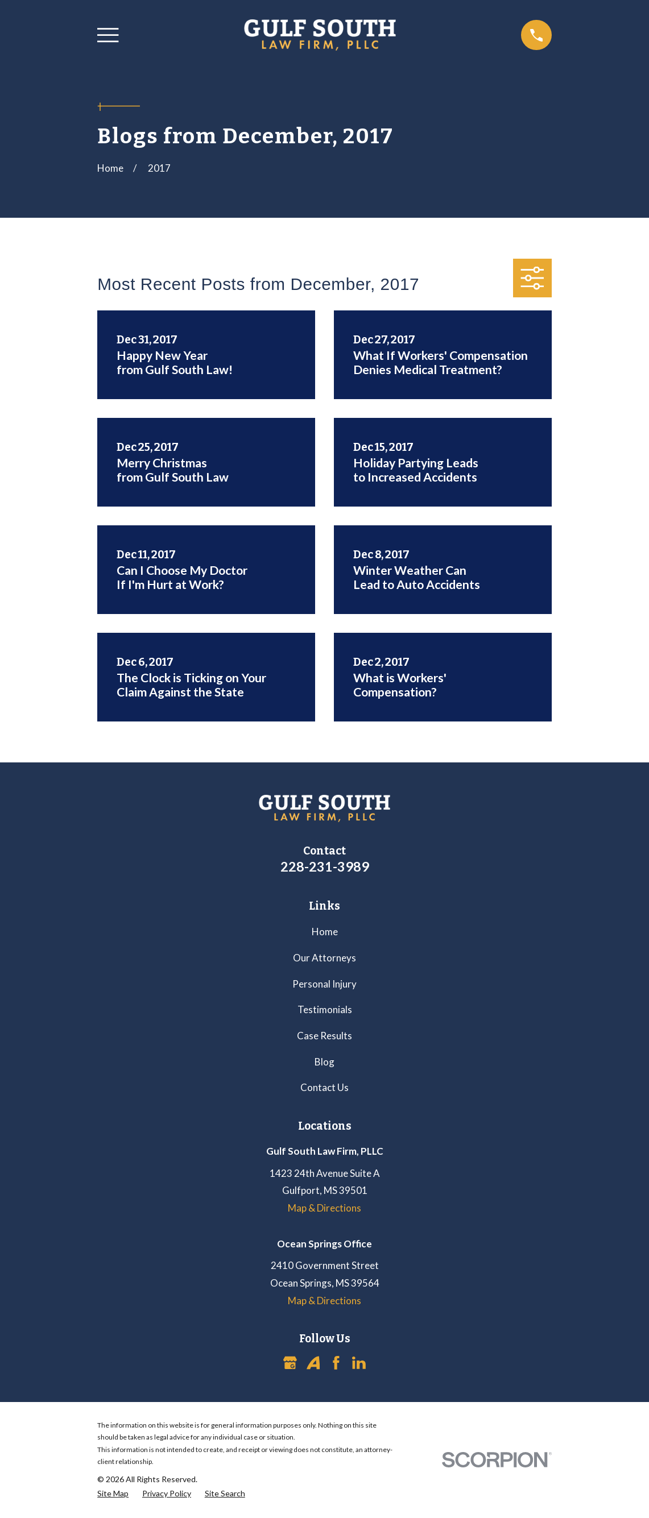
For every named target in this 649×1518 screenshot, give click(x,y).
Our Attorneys (324, 958)
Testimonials (324, 1009)
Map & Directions (324, 1208)
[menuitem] (113, 1493)
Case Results (324, 1036)
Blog (324, 1062)
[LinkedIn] (359, 1363)
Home (325, 932)
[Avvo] (313, 1363)
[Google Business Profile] (290, 1363)
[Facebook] (336, 1363)
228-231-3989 (324, 866)
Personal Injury (324, 984)
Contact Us (324, 1087)
